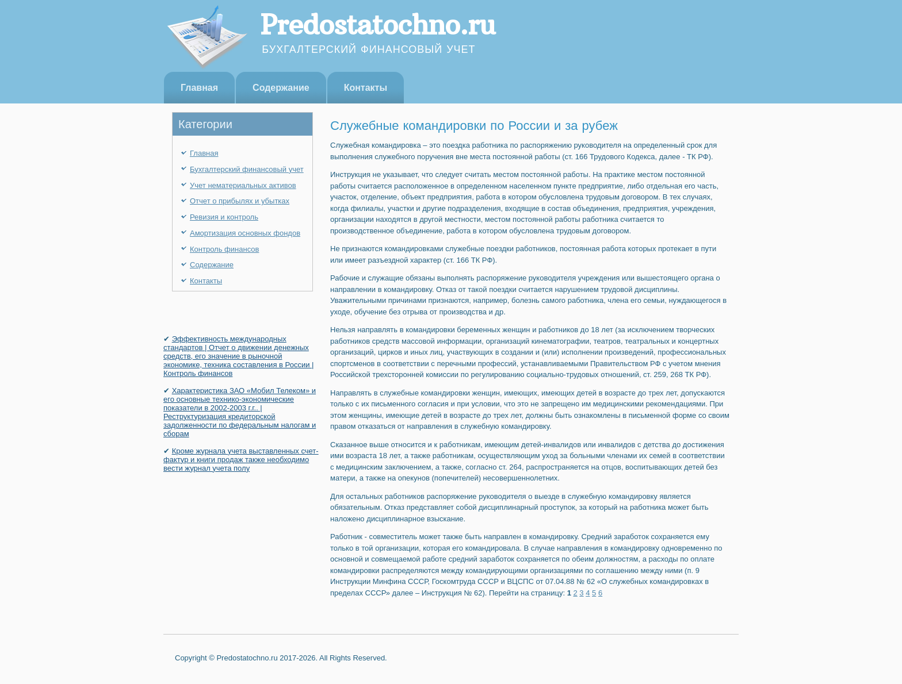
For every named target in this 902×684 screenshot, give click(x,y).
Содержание (281, 88)
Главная (199, 88)
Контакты (365, 88)
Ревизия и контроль (224, 217)
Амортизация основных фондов (245, 233)
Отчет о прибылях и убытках (239, 201)
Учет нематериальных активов (243, 185)
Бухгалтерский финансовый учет (247, 169)
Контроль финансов (224, 249)
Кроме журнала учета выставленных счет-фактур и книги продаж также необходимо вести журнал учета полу (241, 459)
